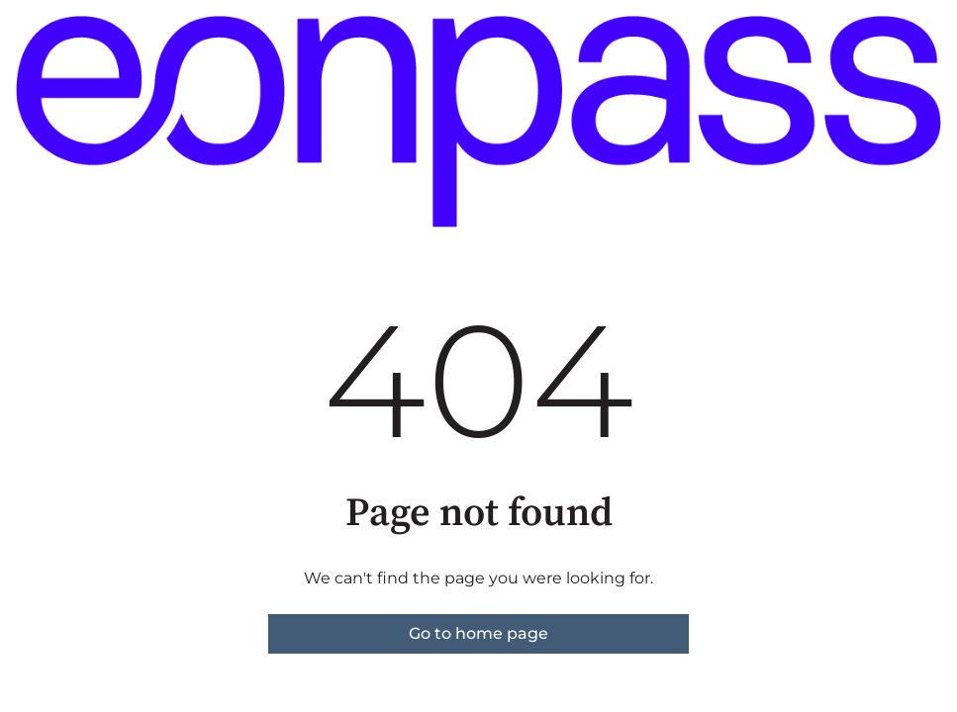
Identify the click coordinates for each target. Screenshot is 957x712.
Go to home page (478, 633)
